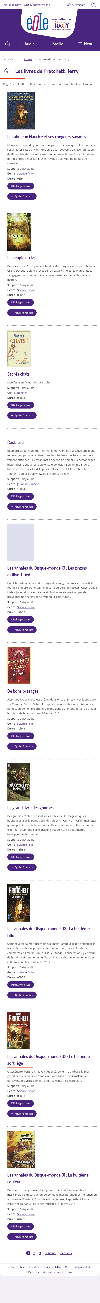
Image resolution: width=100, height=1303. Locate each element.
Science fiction (26, 173)
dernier (66, 1253)
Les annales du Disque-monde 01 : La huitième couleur (48, 1178)
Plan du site (35, 1267)
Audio (30, 43)
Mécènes (33, 1272)
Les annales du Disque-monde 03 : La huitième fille (48, 932)
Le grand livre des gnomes (30, 807)
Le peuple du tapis (23, 257)
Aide (22, 1267)
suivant (50, 1253)
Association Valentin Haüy (57, 1272)
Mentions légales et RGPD (79, 1267)
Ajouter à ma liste (24, 196)
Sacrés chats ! (19, 374)
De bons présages (22, 691)
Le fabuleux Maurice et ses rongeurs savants (46, 136)
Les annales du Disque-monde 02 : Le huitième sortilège (48, 1059)
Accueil (28, 59)
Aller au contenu (12, 4)
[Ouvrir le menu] (86, 45)
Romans (22, 392)
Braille (57, 43)
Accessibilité (53, 1267)
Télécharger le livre (20, 186)
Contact (11, 1267)
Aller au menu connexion (37, 4)
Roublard (15, 442)
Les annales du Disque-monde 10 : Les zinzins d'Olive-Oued (47, 571)
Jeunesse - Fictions (29, 484)
